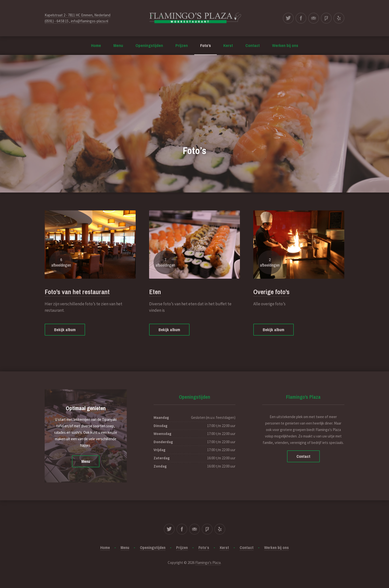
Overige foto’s (271, 291)
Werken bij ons (285, 45)
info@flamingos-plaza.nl (89, 21)
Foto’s (205, 45)
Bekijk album (65, 329)
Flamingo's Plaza (208, 562)
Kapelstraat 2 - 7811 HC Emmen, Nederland (77, 15)
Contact (252, 45)
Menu (118, 45)
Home (96, 45)
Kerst (228, 45)
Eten (155, 291)
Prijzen (181, 45)
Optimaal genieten (86, 408)
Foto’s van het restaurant (77, 291)
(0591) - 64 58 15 (56, 21)
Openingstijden (149, 45)
